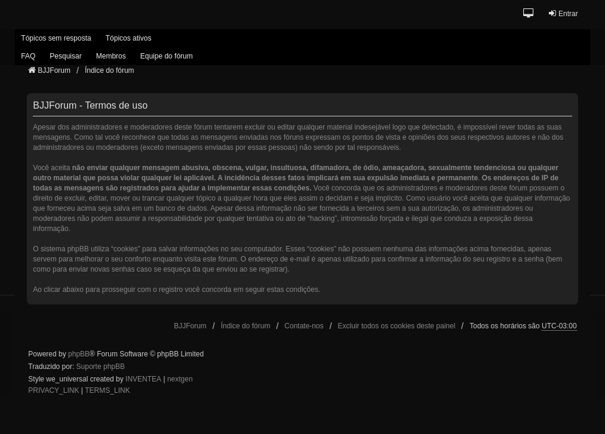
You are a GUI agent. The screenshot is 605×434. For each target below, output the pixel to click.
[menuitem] (53, 391)
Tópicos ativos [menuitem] (129, 38)
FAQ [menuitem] (28, 56)
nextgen (180, 379)
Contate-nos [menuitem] (303, 326)
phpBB (79, 354)
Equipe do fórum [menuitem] (166, 56)
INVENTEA (143, 379)
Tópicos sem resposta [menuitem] (56, 38)
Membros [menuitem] (111, 56)
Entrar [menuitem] (563, 13)
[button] (529, 14)
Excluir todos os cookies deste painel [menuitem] (397, 326)
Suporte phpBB (100, 366)
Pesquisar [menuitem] (65, 56)
